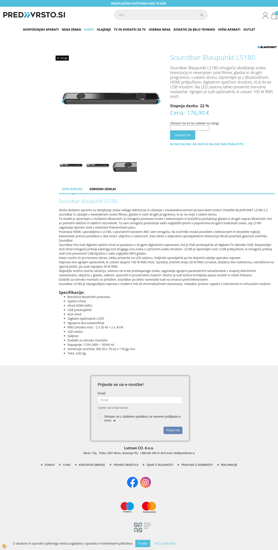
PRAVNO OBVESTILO (126, 465)
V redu (142, 543)
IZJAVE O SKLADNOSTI (160, 465)
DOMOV (50, 465)
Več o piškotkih (165, 543)
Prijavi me (173, 430)
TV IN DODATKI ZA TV (130, 29)
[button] (159, 102)
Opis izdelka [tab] (72, 189)
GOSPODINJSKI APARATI (41, 29)
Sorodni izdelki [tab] (102, 189)
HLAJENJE (104, 29)
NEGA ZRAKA (71, 29)
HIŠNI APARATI (229, 29)
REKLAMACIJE (229, 465)
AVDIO (89, 29)
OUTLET (249, 29)
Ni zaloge (62, 58)
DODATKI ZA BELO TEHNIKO (194, 29)
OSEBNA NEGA (159, 29)
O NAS (67, 465)
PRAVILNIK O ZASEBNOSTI (197, 465)
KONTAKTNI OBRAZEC (92, 465)
